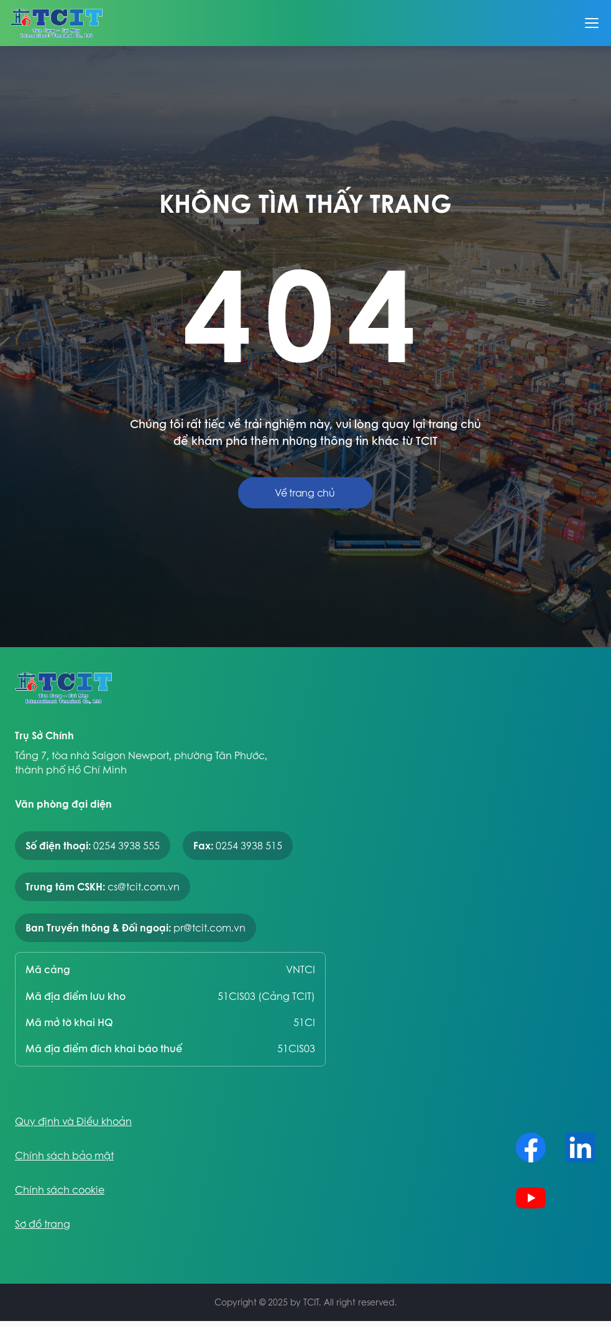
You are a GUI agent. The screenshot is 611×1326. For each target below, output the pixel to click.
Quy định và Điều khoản (73, 1121)
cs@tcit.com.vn (144, 886)
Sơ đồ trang (42, 1224)
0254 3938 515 (249, 845)
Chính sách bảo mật (64, 1156)
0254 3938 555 (126, 845)
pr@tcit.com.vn (209, 927)
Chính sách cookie (59, 1190)
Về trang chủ (304, 492)
